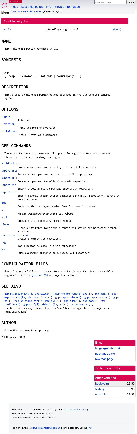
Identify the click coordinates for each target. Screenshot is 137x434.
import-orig (9, 170)
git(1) (64, 304)
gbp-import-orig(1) (97, 297)
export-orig (9, 177)
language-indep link (107, 348)
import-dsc (8, 184)
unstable (100, 394)
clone (5, 224)
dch (3, 202)
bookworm (17, 11)
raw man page (104, 359)
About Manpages (32, 6)
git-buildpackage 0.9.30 (75, 409)
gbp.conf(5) (40, 275)
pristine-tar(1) (82, 304)
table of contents (108, 368)
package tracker (105, 353)
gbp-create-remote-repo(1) (73, 293)
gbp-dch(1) (102, 293)
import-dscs (9, 192)
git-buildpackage (32, 11)
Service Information (67, 6)
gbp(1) (6, 29)
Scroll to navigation (16, 21)
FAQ (48, 6)
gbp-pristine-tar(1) (28, 300)
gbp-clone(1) (43, 293)
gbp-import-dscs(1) (68, 297)
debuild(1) (49, 304)
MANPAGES (16, 1)
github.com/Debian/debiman (45, 428)
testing (99, 389)
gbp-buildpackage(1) (18, 293)
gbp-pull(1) (53, 300)
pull (4, 217)
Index (14, 6)
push (4, 249)
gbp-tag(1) (90, 300)
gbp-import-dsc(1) (40, 297)
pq (2, 210)
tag (3, 242)
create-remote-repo (14, 235)
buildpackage (10, 163)
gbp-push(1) (72, 300)
